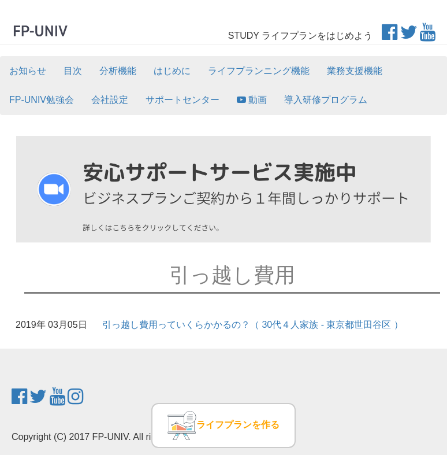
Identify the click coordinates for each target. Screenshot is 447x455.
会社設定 (109, 100)
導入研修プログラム (325, 100)
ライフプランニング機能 (259, 71)
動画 (252, 100)
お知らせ (27, 71)
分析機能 (117, 71)
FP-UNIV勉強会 (41, 100)
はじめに (172, 71)
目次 (73, 71)
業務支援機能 (354, 71)
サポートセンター (182, 100)
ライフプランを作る (223, 425)
